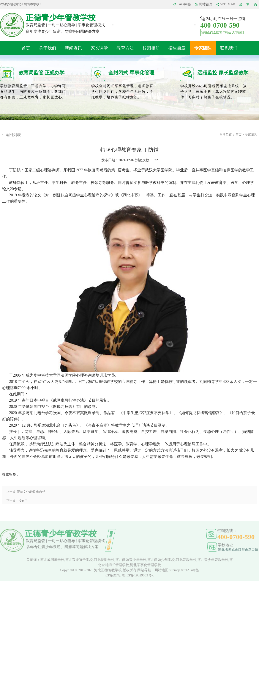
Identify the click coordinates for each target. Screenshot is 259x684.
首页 (26, 48)
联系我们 (228, 48)
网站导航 (144, 570)
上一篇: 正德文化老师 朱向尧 (25, 491)
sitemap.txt (177, 570)
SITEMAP (227, 4)
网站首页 (206, 4)
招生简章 (177, 48)
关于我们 (47, 48)
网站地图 (162, 570)
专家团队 (203, 48)
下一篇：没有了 (17, 500)
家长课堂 (99, 48)
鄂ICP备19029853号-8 (138, 575)
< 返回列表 (11, 135)
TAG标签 (184, 4)
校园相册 (151, 48)
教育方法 (125, 48)
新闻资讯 (73, 48)
